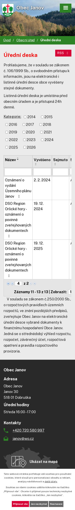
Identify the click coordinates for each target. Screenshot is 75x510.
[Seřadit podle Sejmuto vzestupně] (55, 163)
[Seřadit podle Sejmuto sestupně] (55, 165)
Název (10, 160)
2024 (49, 140)
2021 (48, 132)
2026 (31, 147)
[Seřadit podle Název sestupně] (18, 159)
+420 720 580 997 (28, 430)
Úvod (7, 40)
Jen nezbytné (39, 504)
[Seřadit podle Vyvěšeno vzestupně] (36, 163)
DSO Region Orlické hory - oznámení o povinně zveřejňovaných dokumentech (18, 219)
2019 (13, 132)
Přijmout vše (20, 504)
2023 (31, 140)
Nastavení (56, 504)
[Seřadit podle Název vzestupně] (18, 158)
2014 (31, 117)
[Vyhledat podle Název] (18, 172)
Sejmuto (60, 160)
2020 (30, 132)
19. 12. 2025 (39, 246)
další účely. (51, 481)
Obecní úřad (25, 40)
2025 (13, 147)
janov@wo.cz (23, 438)
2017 (30, 124)
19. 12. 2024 (39, 206)
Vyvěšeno (42, 160)
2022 (13, 140)
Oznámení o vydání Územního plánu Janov (18, 188)
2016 (13, 124)
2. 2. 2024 (42, 180)
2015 (48, 117)
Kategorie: (12, 116)
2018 (47, 124)
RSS (63, 53)
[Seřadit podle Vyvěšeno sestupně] (36, 165)
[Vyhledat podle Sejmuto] (60, 172)
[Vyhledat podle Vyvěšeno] (42, 172)
